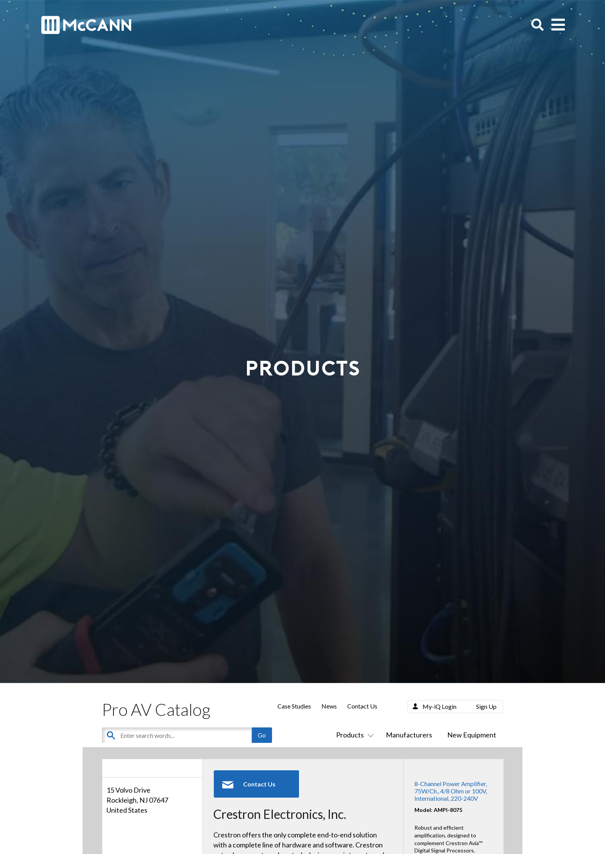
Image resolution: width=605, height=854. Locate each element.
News (329, 706)
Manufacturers (409, 735)
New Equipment (471, 735)
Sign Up (486, 706)
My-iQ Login (439, 706)
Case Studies (294, 706)
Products (353, 735)
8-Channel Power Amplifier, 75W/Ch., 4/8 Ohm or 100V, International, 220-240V (450, 791)
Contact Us (362, 706)
